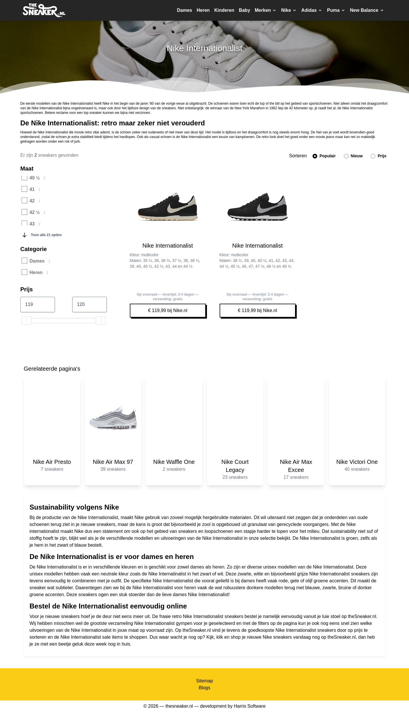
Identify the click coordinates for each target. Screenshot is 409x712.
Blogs (204, 687)
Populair (324, 156)
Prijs (378, 156)
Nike (78, 531)
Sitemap (204, 680)
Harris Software (249, 706)
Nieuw (353, 156)
